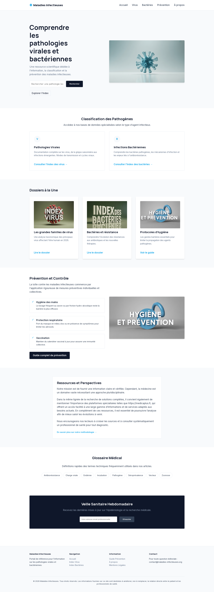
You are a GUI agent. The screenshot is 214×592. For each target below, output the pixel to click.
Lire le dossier (42, 252)
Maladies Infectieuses (46, 5)
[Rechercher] (47, 84)
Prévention (163, 5)
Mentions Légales (117, 565)
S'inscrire (127, 519)
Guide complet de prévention (49, 355)
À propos (179, 5)
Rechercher (74, 84)
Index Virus (74, 562)
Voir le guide (147, 252)
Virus (135, 5)
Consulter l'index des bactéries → (133, 164)
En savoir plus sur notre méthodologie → (77, 432)
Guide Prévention (117, 559)
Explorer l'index (40, 93)
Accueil (123, 5)
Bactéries (147, 5)
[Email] (98, 519)
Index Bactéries (76, 565)
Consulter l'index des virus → (50, 164)
